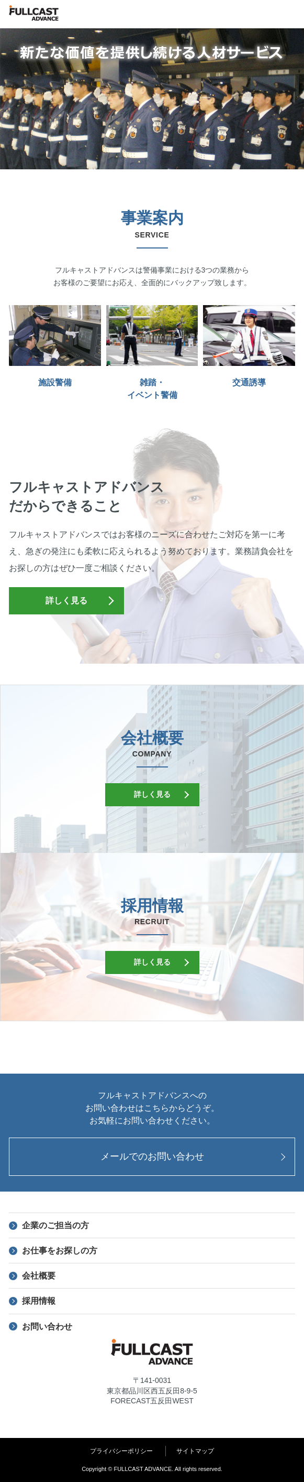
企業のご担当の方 (55, 1225)
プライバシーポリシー (121, 1451)
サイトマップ (195, 1451)
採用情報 (38, 1300)
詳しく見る (66, 600)
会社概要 (38, 1275)
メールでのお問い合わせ (152, 1156)
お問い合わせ (47, 1326)
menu (290, 14)
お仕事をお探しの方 (59, 1250)
